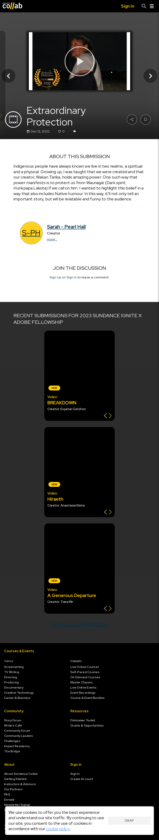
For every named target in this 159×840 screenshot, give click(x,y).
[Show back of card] (108, 416)
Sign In (71, 277)
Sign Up (55, 277)
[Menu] (152, 6)
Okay (129, 820)
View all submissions (79, 624)
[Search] (144, 6)
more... (52, 239)
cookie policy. (58, 828)
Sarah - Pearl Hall (66, 227)
